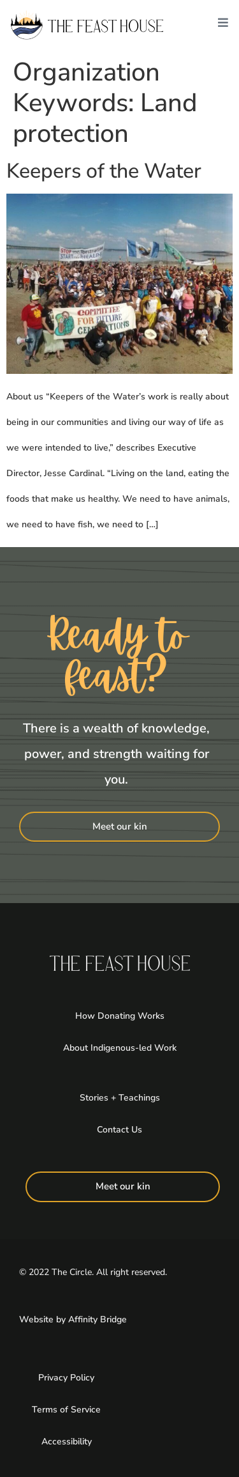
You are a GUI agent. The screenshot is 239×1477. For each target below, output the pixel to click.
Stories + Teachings (120, 1098)
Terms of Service (66, 1410)
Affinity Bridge (97, 1319)
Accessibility (66, 1441)
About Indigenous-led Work (120, 1048)
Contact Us (119, 1130)
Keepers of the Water (103, 171)
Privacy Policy (66, 1378)
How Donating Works (119, 1016)
